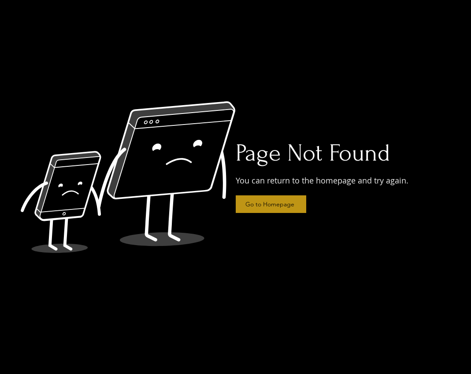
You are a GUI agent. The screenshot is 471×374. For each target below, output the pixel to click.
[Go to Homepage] (271, 204)
